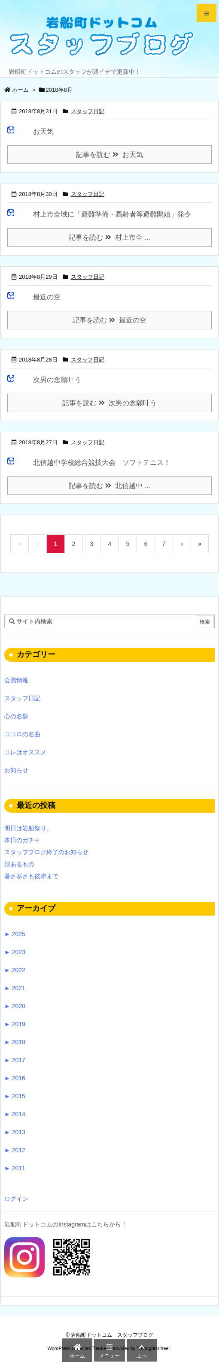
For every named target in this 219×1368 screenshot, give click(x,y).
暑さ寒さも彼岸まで (31, 876)
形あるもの (19, 864)
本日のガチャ (22, 840)
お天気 (43, 131)
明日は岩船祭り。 (28, 828)
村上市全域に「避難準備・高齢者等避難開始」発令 (112, 214)
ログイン (16, 1198)
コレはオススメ (25, 752)
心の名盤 (16, 716)
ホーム (20, 90)
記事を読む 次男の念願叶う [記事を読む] (109, 403)
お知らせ (16, 770)
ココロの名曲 (22, 734)
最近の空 (47, 297)
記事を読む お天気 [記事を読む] (109, 154)
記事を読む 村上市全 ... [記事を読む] (109, 237)
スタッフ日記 (87, 111)
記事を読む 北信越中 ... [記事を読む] (109, 485)
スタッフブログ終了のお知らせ (46, 852)
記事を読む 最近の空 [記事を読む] (109, 320)
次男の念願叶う (57, 379)
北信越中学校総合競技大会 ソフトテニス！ (101, 462)
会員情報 (16, 680)
